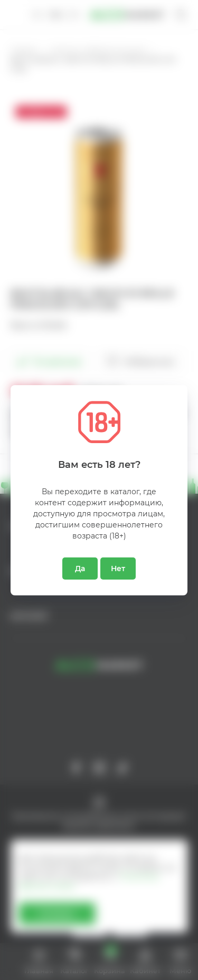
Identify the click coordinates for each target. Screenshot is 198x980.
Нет (118, 568)
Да (80, 568)
